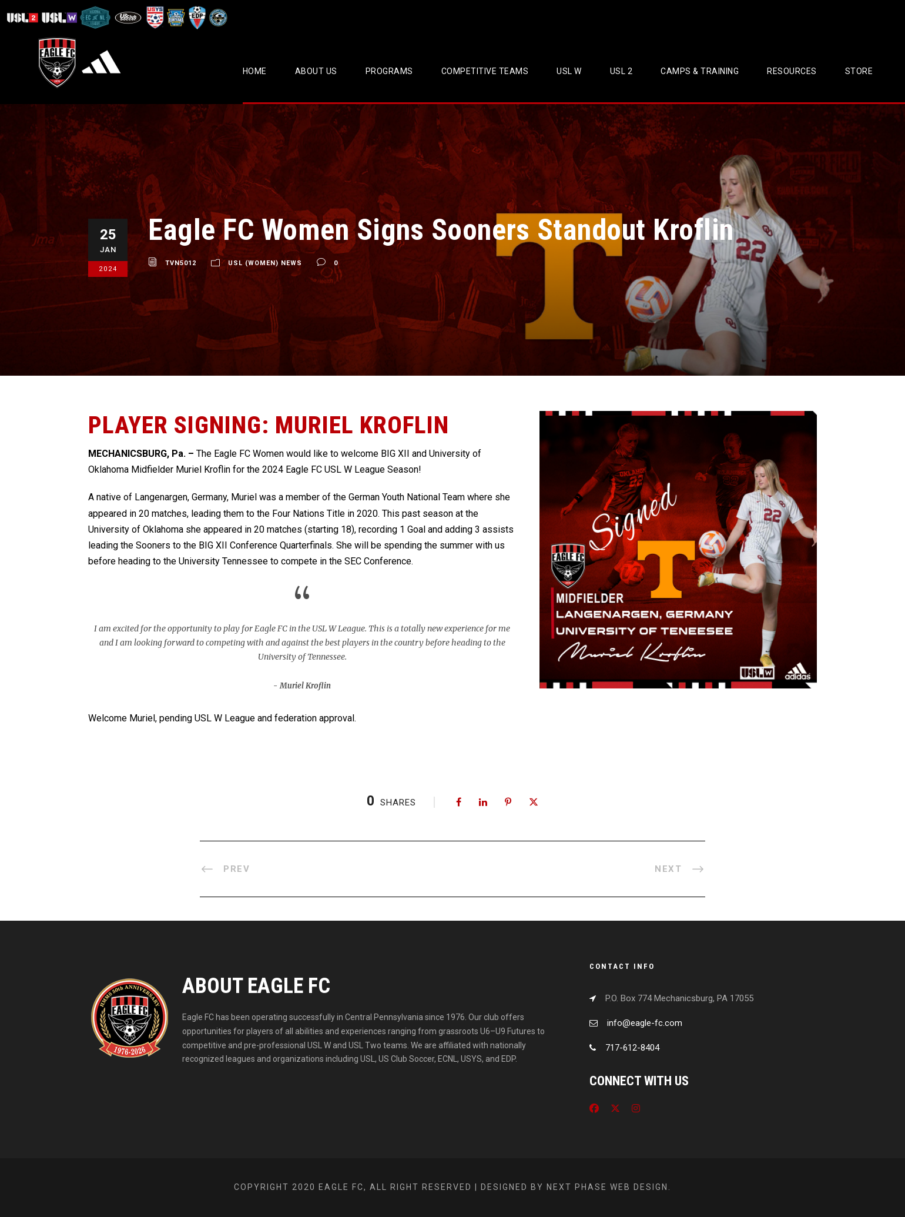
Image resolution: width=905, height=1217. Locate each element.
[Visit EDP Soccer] (196, 17)
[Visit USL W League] (60, 17)
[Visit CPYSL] (217, 17)
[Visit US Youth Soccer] (154, 17)
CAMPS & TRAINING (700, 71)
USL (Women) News (265, 263)
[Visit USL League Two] (24, 17)
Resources (792, 71)
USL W (569, 71)
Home (255, 71)
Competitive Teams (485, 71)
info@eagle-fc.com (644, 1023)
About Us (316, 71)
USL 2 (621, 71)
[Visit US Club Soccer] (128, 17)
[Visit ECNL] (95, 17)
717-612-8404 (632, 1047)
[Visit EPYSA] (175, 17)
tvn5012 (180, 263)
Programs (389, 71)
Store (859, 71)
